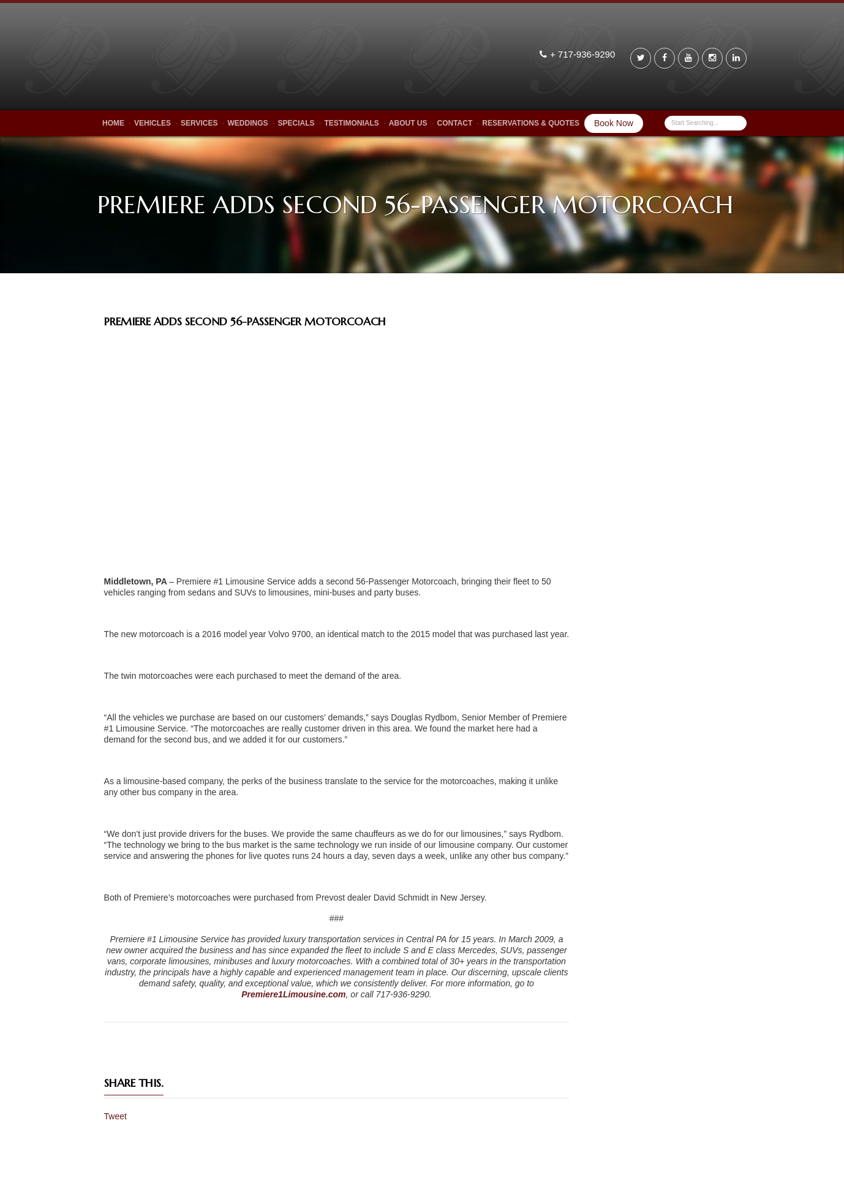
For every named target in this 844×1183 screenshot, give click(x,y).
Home (113, 123)
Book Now (613, 123)
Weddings (247, 123)
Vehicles (152, 123)
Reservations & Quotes (530, 123)
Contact (455, 123)
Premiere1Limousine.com (293, 994)
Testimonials (352, 123)
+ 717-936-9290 (584, 54)
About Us (408, 123)
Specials (295, 123)
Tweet (115, 1116)
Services (199, 123)
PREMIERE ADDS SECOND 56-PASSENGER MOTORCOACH (245, 321)
